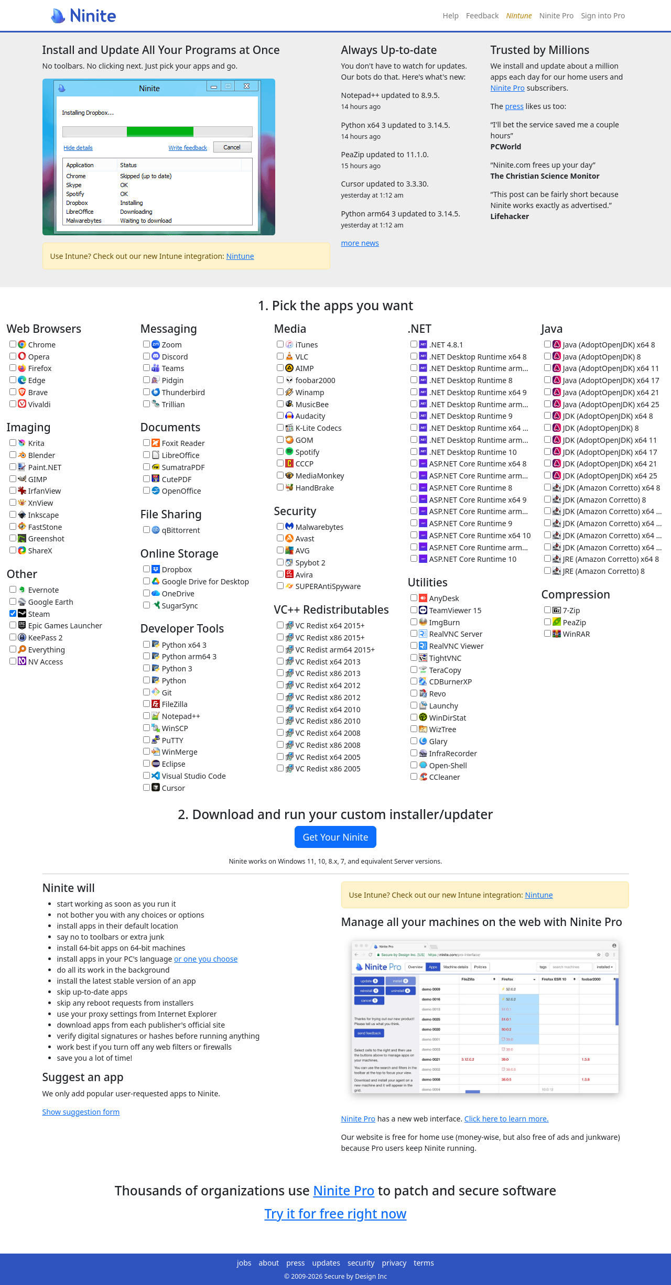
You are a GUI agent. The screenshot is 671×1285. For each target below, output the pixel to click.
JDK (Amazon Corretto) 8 (595, 500)
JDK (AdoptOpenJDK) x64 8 (598, 416)
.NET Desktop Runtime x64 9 (468, 392)
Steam (29, 614)
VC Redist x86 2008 (319, 745)
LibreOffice (171, 455)
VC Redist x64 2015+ (321, 625)
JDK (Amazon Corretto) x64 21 (604, 535)
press (514, 106)
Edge (27, 380)
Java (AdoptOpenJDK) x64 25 (601, 404)
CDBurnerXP (441, 682)
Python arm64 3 (180, 656)
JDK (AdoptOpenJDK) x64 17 (600, 452)
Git (157, 693)
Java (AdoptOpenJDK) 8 (592, 357)
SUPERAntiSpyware (319, 586)
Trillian (164, 404)
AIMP (295, 368)
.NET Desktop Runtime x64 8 (468, 357)
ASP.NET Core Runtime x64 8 (468, 464)
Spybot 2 (301, 563)
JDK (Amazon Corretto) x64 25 (604, 547)
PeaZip (565, 622)
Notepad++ (171, 716)
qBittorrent (171, 530)
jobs (244, 1263)
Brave (28, 392)
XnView (31, 503)
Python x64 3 (175, 645)
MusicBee (303, 404)
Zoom (162, 345)
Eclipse (164, 764)
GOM (295, 440)
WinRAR (567, 634)
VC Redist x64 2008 (319, 733)
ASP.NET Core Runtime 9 (461, 523)
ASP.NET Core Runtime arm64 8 (470, 476)
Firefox (30, 368)
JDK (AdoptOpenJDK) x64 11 (600, 440)
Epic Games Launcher (56, 625)
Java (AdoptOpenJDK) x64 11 (601, 368)
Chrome (32, 345)
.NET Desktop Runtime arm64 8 (470, 368)
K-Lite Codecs (309, 428)
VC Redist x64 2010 (319, 709)
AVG (293, 551)
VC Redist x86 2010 (319, 721)
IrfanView (35, 491)
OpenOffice (172, 491)
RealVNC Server (446, 634)
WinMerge (170, 752)
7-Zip (562, 610)
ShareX (30, 551)
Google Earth (41, 602)
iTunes (297, 345)
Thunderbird (174, 392)
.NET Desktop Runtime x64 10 (470, 428)
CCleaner (435, 777)
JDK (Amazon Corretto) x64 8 (602, 488)
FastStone (35, 527)
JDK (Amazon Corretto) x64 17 (604, 523)
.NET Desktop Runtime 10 (463, 452)
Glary (429, 741)
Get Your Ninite (335, 837)
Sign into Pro (603, 15)
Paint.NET (35, 467)
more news (360, 243)
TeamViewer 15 (446, 610)
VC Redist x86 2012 (319, 697)
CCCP (295, 464)
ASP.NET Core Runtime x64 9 (468, 500)
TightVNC (436, 658)
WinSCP (166, 728)
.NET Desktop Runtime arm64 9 (470, 404)
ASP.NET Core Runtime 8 (461, 488)
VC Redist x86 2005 (319, 769)
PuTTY (163, 740)
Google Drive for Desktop (196, 581)
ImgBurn (435, 622)
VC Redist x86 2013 (319, 673)
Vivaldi (30, 404)
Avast (296, 538)
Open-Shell (438, 765)
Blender (32, 455)
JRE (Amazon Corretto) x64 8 (601, 559)
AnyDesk (434, 598)
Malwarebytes (310, 527)
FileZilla (165, 704)
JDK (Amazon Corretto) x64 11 (604, 511)
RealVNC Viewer (447, 646)
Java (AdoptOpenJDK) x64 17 (601, 380)
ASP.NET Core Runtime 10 (463, 559)
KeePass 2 (36, 637)
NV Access (36, 662)
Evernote (34, 590)
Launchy (434, 706)
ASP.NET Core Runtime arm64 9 (470, 511)
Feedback (482, 15)
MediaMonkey (310, 476)
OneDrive (168, 593)
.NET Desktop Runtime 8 (461, 380)
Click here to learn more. (506, 1119)
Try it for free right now (335, 1213)
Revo (428, 694)
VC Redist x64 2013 (319, 662)
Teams (164, 368)
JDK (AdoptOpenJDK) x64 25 (600, 476)
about (269, 1263)
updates (326, 1263)
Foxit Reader (174, 443)
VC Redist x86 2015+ (321, 637)
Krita (27, 443)
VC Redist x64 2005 (319, 757)
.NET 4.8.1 (436, 345)
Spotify (298, 452)
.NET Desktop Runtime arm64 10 (470, 440)
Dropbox (167, 569)
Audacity (301, 416)
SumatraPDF (174, 467)
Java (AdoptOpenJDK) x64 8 (599, 345)
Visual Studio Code (184, 776)
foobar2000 (306, 380)
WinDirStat (438, 718)
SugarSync (170, 606)
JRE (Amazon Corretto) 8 (594, 571)
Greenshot (36, 538)
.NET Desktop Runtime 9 (461, 416)
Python (165, 680)
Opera (29, 357)
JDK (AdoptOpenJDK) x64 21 (600, 464)
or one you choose (205, 959)
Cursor (164, 788)
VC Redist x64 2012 (319, 685)
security (361, 1263)
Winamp (300, 392)
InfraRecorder (443, 753)
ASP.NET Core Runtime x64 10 (470, 535)
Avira (295, 575)
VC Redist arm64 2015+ (326, 650)
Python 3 (167, 668)
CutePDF (167, 479)
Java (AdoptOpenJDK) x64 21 (601, 392)
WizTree (433, 729)
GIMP (28, 479)
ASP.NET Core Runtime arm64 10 (470, 547)
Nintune (240, 256)
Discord (165, 357)
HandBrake (305, 488)
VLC (293, 357)
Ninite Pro (556, 15)
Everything (37, 650)
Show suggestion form (81, 1112)
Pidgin (163, 380)
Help (451, 15)
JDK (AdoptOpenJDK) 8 (591, 428)
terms (424, 1263)
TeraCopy (435, 670)
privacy (394, 1263)
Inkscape (34, 515)
